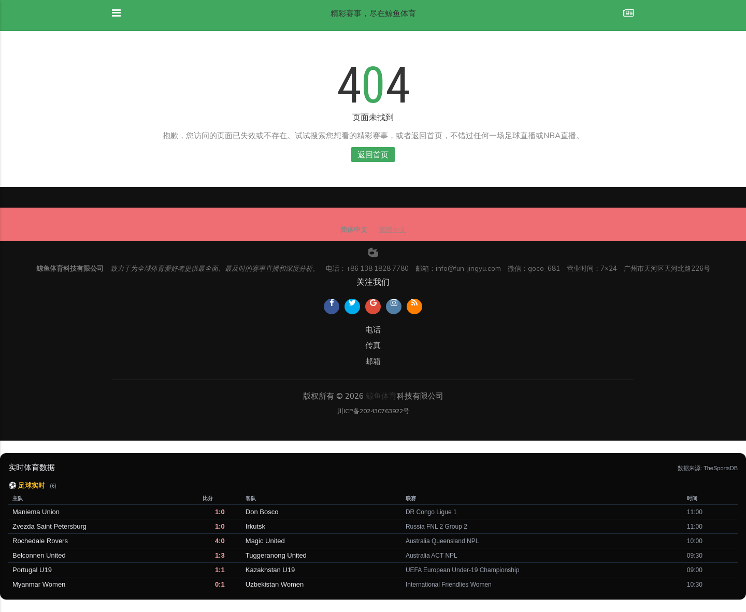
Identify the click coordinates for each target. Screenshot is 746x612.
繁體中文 (392, 229)
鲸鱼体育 (381, 396)
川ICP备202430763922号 (373, 411)
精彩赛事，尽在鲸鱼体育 (373, 13)
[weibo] (373, 252)
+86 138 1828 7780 (377, 268)
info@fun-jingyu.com (468, 268)
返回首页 (373, 154)
